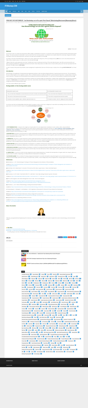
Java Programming (68, 259)
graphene (66, 236)
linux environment (72, 272)
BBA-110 (66, 72)
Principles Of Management (69, 337)
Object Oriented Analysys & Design (70, 309)
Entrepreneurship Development (69, 212)
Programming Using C (68, 349)
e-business (76, 201)
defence (75, 188)
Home (10, 11)
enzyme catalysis (67, 216)
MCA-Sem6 (66, 296)
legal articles (73, 266)
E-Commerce (67, 203)
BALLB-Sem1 (67, 68)
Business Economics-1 (68, 120)
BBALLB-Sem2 (74, 81)
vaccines (71, 384)
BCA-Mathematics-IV (68, 90)
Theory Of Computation (68, 379)
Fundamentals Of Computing (69, 229)
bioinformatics (72, 98)
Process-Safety (77, 339)
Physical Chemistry (72, 326)
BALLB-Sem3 (67, 70)
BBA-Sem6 (73, 79)
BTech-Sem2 (74, 107)
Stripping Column (73, 371)
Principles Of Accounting (68, 332)
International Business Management (70, 248)
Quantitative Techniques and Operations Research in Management (72, 358)
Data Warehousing (75, 184)
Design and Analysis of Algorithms (70, 193)
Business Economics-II (68, 122)
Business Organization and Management (71, 133)
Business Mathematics (68, 128)
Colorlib (11, 406)
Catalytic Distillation (74, 141)
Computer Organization (68, 165)
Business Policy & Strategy (69, 135)
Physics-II (71, 328)
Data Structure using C (68, 182)
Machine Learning (72, 274)
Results (66, 362)
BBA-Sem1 (66, 75)
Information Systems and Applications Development (72, 246)
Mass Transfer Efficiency (68, 285)
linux (65, 272)
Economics (73, 203)
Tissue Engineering (68, 382)
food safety (74, 225)
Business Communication (68, 115)
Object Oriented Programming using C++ (71, 311)
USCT (66, 384)
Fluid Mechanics (67, 225)
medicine (73, 296)
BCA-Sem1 (75, 90)
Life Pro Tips (74, 268)
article (76, 64)
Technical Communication (69, 377)
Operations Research (68, 315)
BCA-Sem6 (66, 96)
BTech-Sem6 (74, 111)
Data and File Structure (68, 180)
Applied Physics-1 (67, 62)
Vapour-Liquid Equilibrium (69, 390)
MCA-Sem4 (73, 294)
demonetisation (67, 190)
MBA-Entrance (67, 287)
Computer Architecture (68, 156)
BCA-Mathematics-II (68, 87)
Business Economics (68, 117)
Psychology (74, 354)
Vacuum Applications (68, 386)
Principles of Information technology (70, 334)
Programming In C (67, 347)
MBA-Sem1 (73, 287)
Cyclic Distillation (73, 175)
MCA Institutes (67, 291)
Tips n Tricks (77, 379)
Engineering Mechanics (68, 210)
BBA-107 (73, 70)
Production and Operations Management (71, 345)
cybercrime (74, 173)
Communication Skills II (68, 150)
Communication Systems (68, 152)
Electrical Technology (75, 206)
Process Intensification (68, 339)
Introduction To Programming (69, 257)
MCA (7, 1)
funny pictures (67, 233)
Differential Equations (68, 195)
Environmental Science (35, 25)
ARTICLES (13, 1)
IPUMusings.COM (11, 6)
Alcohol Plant (72, 53)
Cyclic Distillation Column (69, 178)
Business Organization (68, 130)
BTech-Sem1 (67, 107)
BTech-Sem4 (74, 109)
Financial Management (68, 223)
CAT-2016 (66, 141)
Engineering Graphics (68, 208)
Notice (66, 306)
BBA (15, 1)
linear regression (76, 270)
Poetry (77, 328)
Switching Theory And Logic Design (70, 373)
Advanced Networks (68, 51)
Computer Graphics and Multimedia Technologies (72, 160)
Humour (66, 242)
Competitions (23, 1)
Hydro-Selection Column (74, 242)
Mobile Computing (73, 298)
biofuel (66, 98)
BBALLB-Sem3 (67, 83)
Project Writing (67, 354)
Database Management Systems (69, 186)
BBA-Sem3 (66, 77)
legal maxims (67, 268)
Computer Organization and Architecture (71, 167)
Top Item (38, 11)
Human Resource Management (69, 240)
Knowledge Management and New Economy (71, 263)
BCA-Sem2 (66, 92)
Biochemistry (22, 25)
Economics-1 (67, 206)
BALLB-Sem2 (74, 68)
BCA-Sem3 (73, 92)
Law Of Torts (67, 266)
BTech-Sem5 (67, 111)
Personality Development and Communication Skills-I (73, 321)
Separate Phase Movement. (74, 362)
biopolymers (72, 100)
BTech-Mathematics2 (73, 105)
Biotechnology (27, 25)
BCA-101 (73, 83)
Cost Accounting (67, 173)
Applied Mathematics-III (68, 59)
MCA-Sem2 (66, 294)
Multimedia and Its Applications (69, 300)
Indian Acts (66, 244)
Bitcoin (66, 105)
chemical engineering (74, 143)
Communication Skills (75, 145)
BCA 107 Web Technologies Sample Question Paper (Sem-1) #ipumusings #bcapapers (75, 32)
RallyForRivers (67, 360)
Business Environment (68, 124)
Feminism (72, 218)
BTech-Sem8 (74, 113)
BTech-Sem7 (67, 113)
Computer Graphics (68, 158)
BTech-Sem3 (67, 109)
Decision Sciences (68, 188)
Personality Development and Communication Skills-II (73, 324)
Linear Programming (68, 270)
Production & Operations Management (70, 343)
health (72, 236)
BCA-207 (72, 85)
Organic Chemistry (67, 317)
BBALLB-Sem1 (67, 81)
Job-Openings (67, 261)
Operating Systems (68, 313)
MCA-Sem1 (73, 291)
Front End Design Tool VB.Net (69, 227)
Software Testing (67, 369)
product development (68, 341)
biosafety (66, 102)
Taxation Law (67, 375)
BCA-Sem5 (73, 94)
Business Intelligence (68, 126)
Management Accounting (68, 276)
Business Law (76, 126)
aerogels (75, 51)
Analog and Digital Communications (70, 55)
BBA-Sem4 (73, 77)
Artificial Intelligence (74, 66)
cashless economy (73, 139)
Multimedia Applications (68, 302)
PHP (65, 326)
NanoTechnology (76, 304)
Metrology (66, 298)
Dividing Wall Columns (68, 201)
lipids (66, 274)
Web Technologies (67, 397)
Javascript (75, 259)
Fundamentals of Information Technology (71, 231)
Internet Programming (68, 251)
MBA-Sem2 (66, 289)
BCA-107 (66, 85)
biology (66, 100)
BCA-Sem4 (66, 94)
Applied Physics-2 (76, 62)
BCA (5, 1)
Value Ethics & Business (68, 388)
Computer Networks (68, 163)
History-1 (77, 236)
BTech (20, 1)
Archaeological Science (68, 64)
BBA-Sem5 (66, 79)
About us (10, 1)
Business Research (68, 137)
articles (66, 66)
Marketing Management (68, 281)
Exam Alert (66, 218)
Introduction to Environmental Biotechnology (15, 252)
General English (74, 233)
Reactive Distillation (75, 360)
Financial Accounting (68, 221)
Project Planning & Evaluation (69, 352)
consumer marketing (68, 169)
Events (74, 216)
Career (66, 139)
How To (70, 238)
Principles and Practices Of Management (71, 330)
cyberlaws (66, 175)
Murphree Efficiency (68, 304)
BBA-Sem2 (73, 75)
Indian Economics (74, 244)
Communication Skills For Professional (70, 148)
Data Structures (67, 184)
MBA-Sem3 (73, 289)
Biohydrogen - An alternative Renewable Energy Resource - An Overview (21, 253)
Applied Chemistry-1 (68, 57)
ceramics (66, 143)
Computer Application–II (68, 154)
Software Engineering (68, 367)
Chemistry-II (67, 145)
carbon (75, 137)
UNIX (74, 382)
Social (72, 364)
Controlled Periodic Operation (69, 171)
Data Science (77, 180)
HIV (65, 238)
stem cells (66, 371)
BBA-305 (71, 72)
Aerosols (66, 53)
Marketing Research (68, 283)
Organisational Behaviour (68, 319)
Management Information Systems (70, 279)
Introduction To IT (67, 255)
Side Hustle (66, 364)
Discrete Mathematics (68, 199)
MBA (17, 1)
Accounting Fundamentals (69, 49)
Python (66, 356)
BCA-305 (78, 85)
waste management (43, 25)
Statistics (74, 369)
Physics (66, 328)
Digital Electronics (67, 197)
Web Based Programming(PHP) (69, 394)
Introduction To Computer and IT (70, 253)
